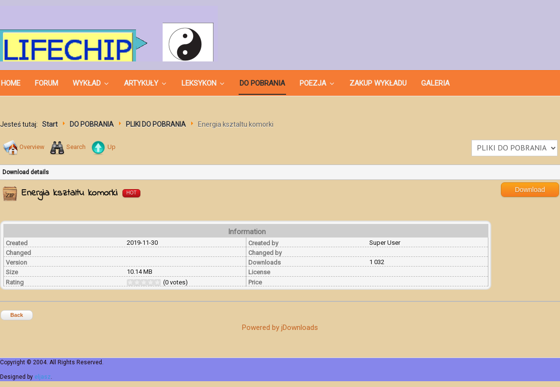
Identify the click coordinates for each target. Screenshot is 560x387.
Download (530, 190)
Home (10, 83)
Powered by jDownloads (280, 327)
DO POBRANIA (262, 83)
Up (111, 146)
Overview (32, 146)
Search (76, 146)
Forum (46, 83)
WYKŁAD (87, 83)
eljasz (42, 376)
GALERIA (435, 83)
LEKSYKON (199, 83)
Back (16, 315)
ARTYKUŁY (141, 83)
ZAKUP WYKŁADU (378, 83)
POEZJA (313, 83)
